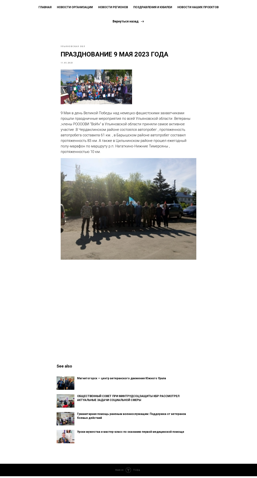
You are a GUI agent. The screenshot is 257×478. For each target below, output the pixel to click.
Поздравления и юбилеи (152, 7)
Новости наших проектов (198, 7)
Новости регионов (113, 7)
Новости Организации (75, 7)
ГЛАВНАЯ (45, 7)
